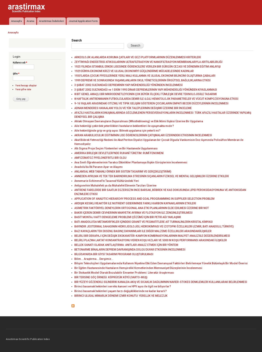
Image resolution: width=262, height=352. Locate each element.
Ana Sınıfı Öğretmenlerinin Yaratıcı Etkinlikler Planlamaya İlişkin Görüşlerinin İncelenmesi (130, 162)
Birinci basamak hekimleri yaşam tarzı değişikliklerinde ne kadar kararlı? (120, 291)
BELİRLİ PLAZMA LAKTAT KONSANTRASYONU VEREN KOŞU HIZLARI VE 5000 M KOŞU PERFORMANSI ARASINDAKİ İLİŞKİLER (150, 240)
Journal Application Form (83, 21)
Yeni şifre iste (23, 89)
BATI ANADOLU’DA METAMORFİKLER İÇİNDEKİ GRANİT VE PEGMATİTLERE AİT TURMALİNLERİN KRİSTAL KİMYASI (143, 221)
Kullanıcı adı (20, 62)
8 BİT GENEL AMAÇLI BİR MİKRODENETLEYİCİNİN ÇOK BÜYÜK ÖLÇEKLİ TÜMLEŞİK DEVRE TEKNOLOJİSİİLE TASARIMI (145, 94)
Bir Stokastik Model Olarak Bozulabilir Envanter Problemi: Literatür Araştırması (124, 272)
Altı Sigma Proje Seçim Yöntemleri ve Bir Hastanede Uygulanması (116, 148)
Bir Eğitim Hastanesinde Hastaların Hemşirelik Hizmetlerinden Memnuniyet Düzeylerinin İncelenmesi (138, 268)
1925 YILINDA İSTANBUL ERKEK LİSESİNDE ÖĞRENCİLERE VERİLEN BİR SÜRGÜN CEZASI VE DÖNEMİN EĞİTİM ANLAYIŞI (147, 66)
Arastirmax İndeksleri (51, 21)
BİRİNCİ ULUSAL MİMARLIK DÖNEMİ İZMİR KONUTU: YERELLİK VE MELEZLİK (120, 295)
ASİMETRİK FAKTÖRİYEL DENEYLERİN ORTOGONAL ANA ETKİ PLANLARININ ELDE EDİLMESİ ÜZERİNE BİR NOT (141, 208)
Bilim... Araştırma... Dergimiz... (94, 258)
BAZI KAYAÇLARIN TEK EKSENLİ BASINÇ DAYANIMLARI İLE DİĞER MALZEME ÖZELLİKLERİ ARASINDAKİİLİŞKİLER (143, 231)
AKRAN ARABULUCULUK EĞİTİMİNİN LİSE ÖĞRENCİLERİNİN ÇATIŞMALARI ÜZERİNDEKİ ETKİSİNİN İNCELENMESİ (143, 135)
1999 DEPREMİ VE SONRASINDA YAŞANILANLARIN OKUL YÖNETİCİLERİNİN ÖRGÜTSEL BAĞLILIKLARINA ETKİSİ (142, 80)
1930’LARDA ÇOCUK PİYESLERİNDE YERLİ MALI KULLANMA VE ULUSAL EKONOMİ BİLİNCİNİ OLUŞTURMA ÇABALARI (144, 75)
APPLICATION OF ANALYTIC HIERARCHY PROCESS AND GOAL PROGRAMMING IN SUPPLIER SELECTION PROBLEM (144, 198)
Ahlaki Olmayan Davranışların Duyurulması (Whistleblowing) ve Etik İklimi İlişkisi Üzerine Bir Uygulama (138, 121)
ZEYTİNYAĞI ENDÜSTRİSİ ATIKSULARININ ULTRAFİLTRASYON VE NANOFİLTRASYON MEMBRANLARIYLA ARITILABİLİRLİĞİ (148, 61)
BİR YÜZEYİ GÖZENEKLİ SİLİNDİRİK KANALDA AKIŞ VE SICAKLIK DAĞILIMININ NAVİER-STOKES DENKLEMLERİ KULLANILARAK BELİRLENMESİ (160, 282)
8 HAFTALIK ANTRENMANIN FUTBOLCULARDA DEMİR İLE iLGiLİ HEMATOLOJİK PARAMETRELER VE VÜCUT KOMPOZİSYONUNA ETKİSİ (156, 98)
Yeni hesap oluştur (26, 85)
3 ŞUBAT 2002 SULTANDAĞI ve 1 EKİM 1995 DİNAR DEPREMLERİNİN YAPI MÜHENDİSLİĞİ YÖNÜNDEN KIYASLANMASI (145, 89)
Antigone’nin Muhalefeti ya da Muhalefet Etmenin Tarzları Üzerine (115, 185)
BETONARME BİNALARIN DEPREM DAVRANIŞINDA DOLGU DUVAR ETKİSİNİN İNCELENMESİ (129, 249)
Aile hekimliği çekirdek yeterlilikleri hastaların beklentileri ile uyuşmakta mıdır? (124, 125)
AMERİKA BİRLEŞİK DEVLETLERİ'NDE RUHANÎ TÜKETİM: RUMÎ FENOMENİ (119, 153)
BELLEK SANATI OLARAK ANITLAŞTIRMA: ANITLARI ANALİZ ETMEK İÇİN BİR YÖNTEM (126, 244)
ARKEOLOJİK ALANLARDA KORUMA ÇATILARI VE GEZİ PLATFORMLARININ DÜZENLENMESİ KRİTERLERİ (137, 57)
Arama (30, 21)
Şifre (16, 73)
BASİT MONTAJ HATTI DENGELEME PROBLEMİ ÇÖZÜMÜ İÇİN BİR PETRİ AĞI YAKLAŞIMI (127, 217)
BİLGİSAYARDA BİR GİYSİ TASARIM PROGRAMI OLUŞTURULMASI (113, 254)
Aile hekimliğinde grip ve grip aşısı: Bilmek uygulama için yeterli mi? (117, 130)
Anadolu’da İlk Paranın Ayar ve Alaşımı (98, 166)
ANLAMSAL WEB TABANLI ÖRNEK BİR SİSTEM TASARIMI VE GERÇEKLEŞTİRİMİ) (122, 171)
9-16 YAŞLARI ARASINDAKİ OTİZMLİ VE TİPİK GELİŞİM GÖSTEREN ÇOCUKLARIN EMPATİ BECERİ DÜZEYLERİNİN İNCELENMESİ (151, 103)
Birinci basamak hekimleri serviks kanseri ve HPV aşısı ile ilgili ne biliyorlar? (122, 286)
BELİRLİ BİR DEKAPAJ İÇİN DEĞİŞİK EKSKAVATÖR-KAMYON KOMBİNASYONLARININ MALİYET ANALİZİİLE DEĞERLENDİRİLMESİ (152, 235)
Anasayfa (16, 21)
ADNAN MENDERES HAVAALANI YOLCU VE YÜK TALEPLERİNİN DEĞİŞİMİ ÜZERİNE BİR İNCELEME (133, 108)
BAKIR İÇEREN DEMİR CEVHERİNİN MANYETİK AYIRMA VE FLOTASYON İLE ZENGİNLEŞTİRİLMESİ (133, 212)
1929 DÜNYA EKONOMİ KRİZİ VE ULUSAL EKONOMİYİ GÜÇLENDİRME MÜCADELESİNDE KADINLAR (134, 71)
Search (76, 40)
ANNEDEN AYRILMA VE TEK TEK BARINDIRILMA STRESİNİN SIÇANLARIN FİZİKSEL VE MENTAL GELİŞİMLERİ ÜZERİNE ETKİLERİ (151, 176)
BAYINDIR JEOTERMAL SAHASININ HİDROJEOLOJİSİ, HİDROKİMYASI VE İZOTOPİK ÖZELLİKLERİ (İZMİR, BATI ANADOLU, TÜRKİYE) (154, 226)
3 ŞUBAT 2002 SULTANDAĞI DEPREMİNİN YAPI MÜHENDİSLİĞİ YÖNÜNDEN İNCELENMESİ (128, 85)
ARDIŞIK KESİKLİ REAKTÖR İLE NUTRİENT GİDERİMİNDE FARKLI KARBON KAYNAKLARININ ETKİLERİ (135, 203)
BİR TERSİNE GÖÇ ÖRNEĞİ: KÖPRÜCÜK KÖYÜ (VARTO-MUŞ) (110, 277)
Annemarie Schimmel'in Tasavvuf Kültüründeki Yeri (106, 180)
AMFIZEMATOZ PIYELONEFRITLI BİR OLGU (100, 157)
